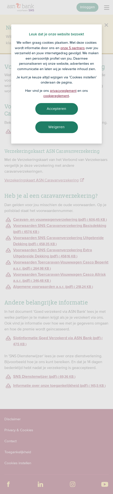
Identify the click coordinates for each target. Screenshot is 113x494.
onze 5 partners (72, 48)
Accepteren (56, 109)
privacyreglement (63, 91)
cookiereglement (56, 96)
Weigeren (56, 127)
